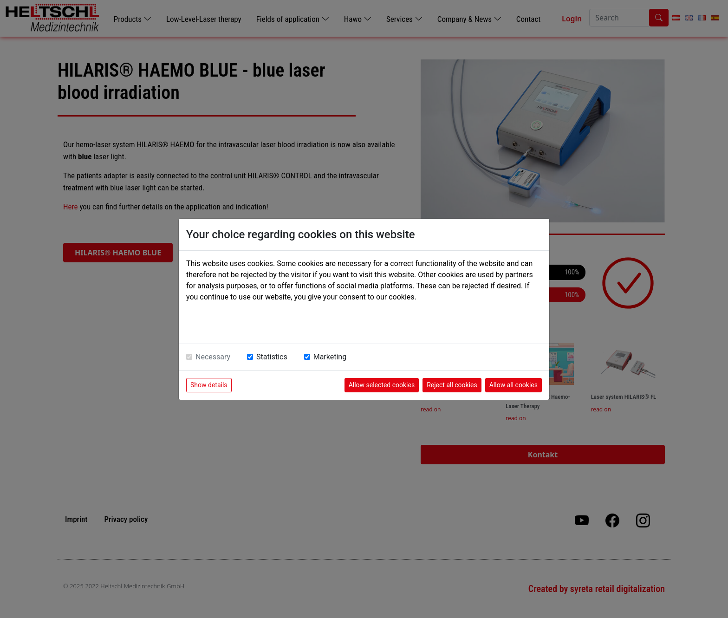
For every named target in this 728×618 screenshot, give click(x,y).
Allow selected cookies (382, 385)
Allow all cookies (513, 385)
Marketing (329, 356)
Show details (209, 385)
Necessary (212, 356)
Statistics (271, 356)
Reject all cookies (452, 385)
